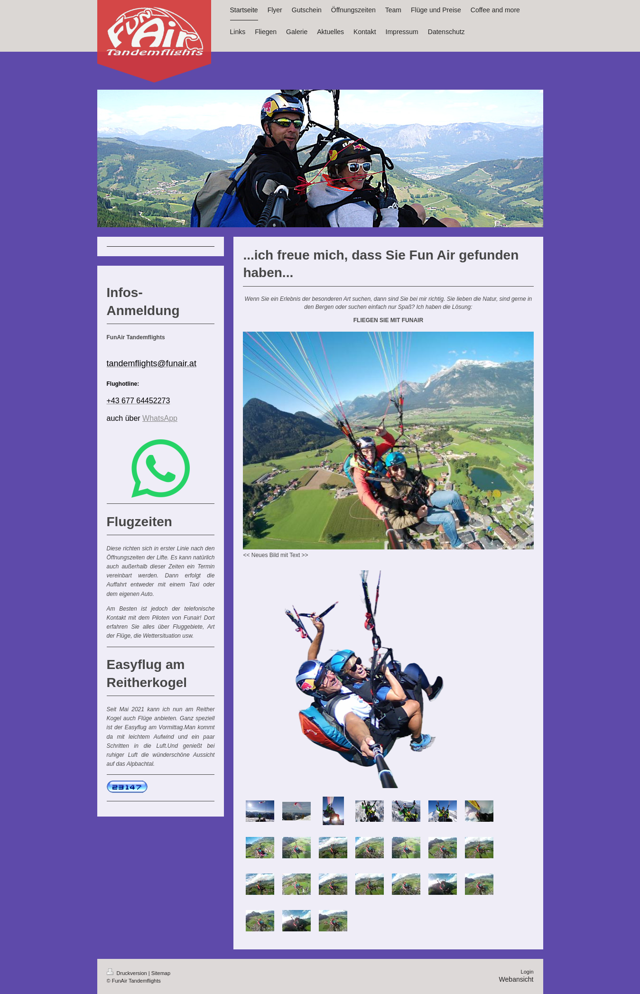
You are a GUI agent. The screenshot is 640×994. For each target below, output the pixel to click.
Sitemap (160, 973)
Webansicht (516, 979)
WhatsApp (159, 418)
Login (527, 972)
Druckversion (127, 973)
